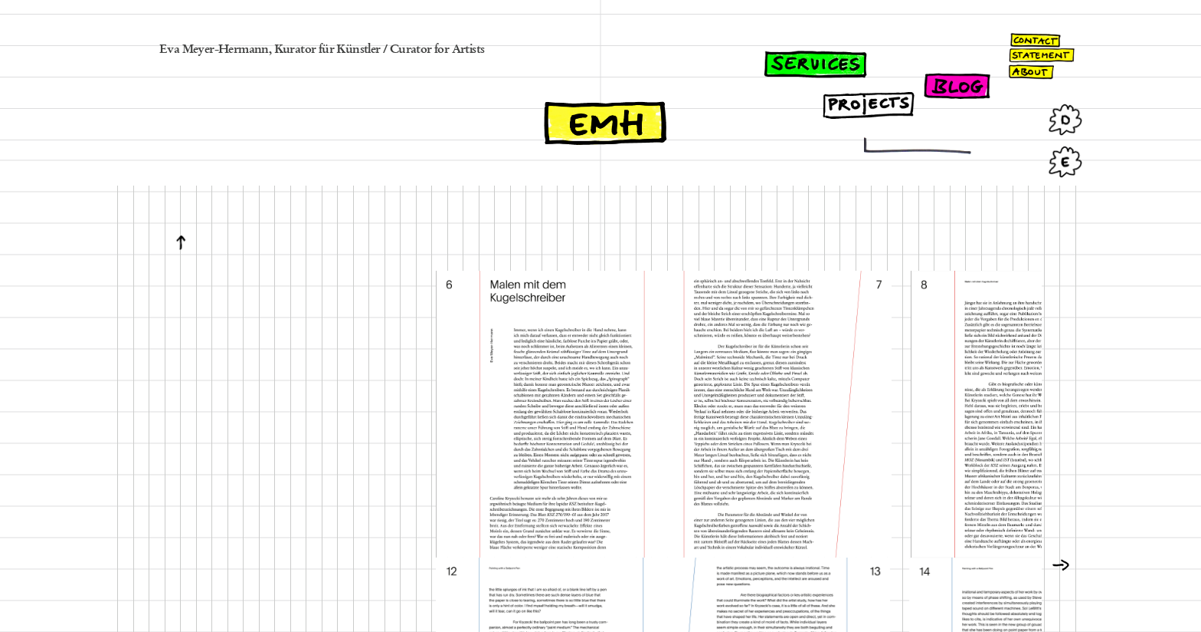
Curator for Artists (437, 50)
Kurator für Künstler (327, 50)
